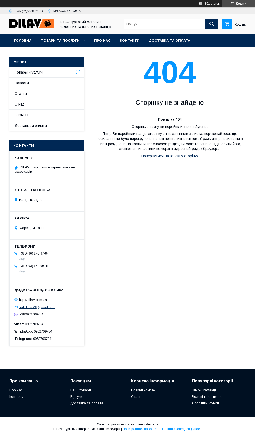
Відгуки (76, 397)
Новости (22, 83)
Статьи (21, 94)
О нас (19, 104)
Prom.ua (152, 424)
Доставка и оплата (31, 125)
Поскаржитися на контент (141, 429)
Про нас (102, 40)
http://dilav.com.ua (33, 300)
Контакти (129, 40)
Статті (136, 397)
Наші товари (80, 390)
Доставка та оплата (169, 40)
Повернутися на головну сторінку (169, 156)
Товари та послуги (60, 40)
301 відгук (212, 3)
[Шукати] (211, 24)
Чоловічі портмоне (207, 397)
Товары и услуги (29, 72)
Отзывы (21, 115)
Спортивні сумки (205, 403)
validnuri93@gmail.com (37, 307)
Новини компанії (144, 390)
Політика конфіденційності (182, 429)
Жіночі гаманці (204, 390)
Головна (22, 40)
